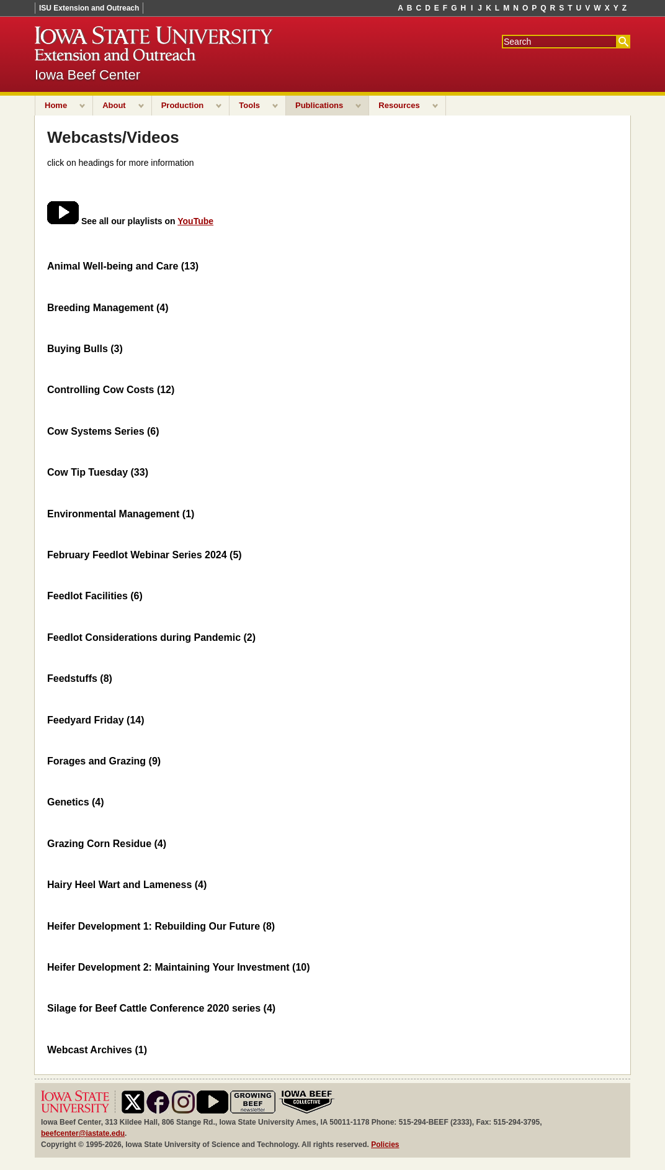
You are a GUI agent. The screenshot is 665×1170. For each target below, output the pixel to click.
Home (56, 105)
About (114, 105)
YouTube (195, 221)
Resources (398, 105)
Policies (385, 1144)
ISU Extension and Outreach (89, 8)
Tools (249, 105)
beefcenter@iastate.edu (83, 1133)
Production (182, 105)
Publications (319, 105)
